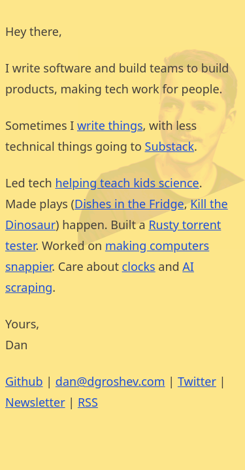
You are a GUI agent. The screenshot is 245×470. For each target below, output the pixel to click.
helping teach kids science (127, 183)
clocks (138, 266)
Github (24, 381)
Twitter (197, 381)
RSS (88, 402)
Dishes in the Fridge (129, 204)
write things (110, 125)
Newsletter (35, 402)
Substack (170, 146)
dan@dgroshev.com (110, 381)
